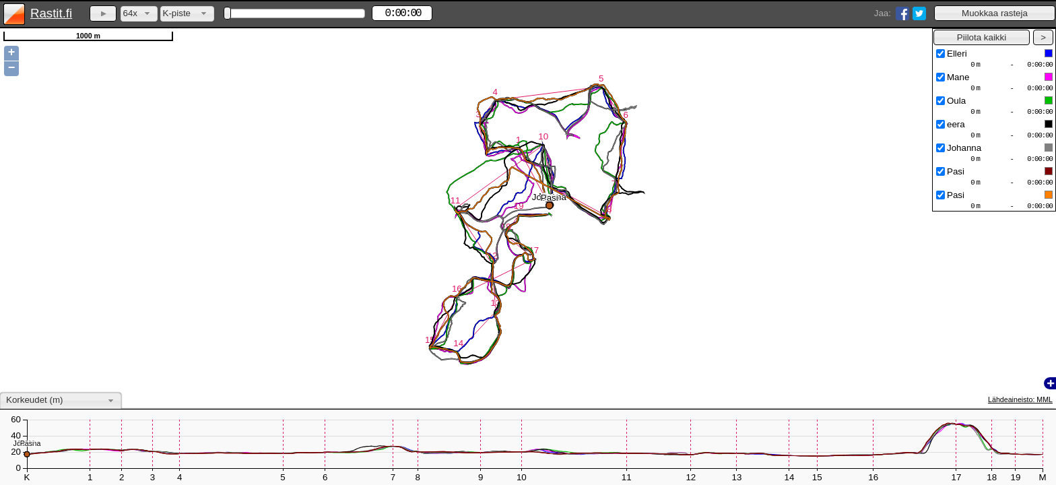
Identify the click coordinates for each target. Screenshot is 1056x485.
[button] (994, 13)
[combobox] (139, 14)
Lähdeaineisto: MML (1020, 399)
